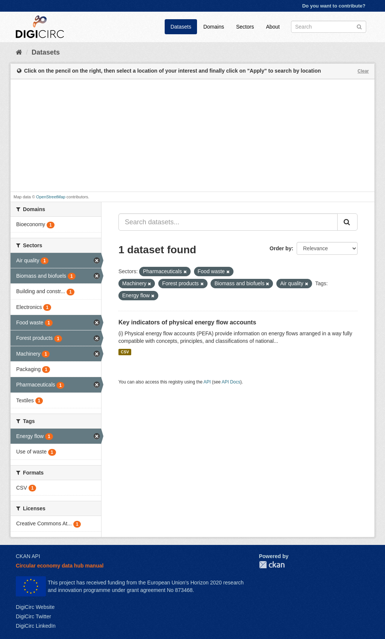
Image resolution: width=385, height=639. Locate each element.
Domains (213, 27)
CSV (125, 352)
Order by (280, 248)
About (273, 27)
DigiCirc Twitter (33, 616)
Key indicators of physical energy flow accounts (187, 322)
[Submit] (359, 26)
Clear (363, 71)
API (207, 382)
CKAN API (28, 556)
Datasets (180, 27)
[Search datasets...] (228, 222)
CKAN (272, 565)
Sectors (245, 27)
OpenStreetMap (50, 197)
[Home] (19, 52)
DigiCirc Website (35, 607)
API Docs (231, 382)
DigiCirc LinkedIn (36, 626)
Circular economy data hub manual (59, 566)
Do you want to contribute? (333, 6)
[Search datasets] (328, 27)
